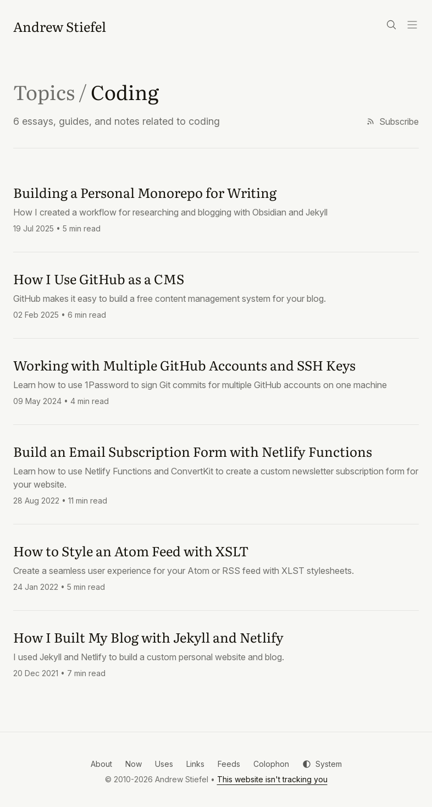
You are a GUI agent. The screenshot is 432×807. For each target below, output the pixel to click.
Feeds (229, 764)
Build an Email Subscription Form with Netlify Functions (192, 451)
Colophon (271, 764)
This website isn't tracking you (272, 779)
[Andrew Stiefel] (59, 26)
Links (195, 764)
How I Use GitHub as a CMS (98, 278)
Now (133, 764)
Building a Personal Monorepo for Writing (144, 192)
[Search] (391, 24)
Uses (164, 764)
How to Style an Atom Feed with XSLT (130, 550)
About (101, 764)
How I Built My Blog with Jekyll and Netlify (148, 636)
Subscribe (392, 121)
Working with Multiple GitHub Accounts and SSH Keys (184, 364)
